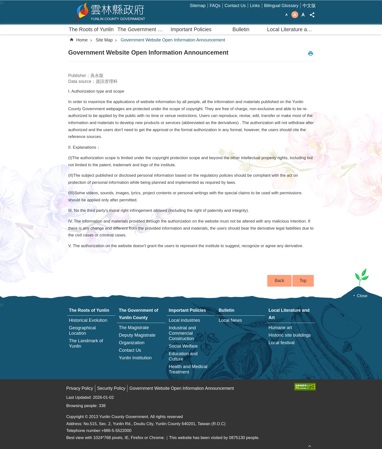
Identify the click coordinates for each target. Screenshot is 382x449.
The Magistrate (134, 327)
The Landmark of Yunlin (86, 343)
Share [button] (312, 15)
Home (82, 40)
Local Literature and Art (291, 29)
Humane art (280, 327)
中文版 (309, 5)
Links (255, 5)
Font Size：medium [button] (294, 14)
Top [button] (303, 280)
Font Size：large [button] (303, 14)
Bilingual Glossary (281, 5)
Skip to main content (2, 2)
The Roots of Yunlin (91, 29)
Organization (131, 342)
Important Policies (191, 29)
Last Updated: (79, 397)
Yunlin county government (109, 12)
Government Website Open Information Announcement (173, 40)
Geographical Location (82, 330)
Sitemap (198, 5)
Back (279, 280)
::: (1, 2)
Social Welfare (183, 346)
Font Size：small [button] (286, 14)
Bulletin (240, 29)
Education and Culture (183, 356)
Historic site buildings (289, 335)
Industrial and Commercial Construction (182, 333)
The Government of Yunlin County (141, 29)
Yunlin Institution (135, 357)
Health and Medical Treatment (188, 369)
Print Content (310, 53)
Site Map (104, 40)
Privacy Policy (79, 388)
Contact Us (235, 5)
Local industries (184, 320)
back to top (310, 446)
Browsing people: (82, 405)
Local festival (281, 342)
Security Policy (111, 388)
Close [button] (362, 295)
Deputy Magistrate (137, 335)
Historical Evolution (88, 320)
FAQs (215, 5)
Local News (230, 320)
